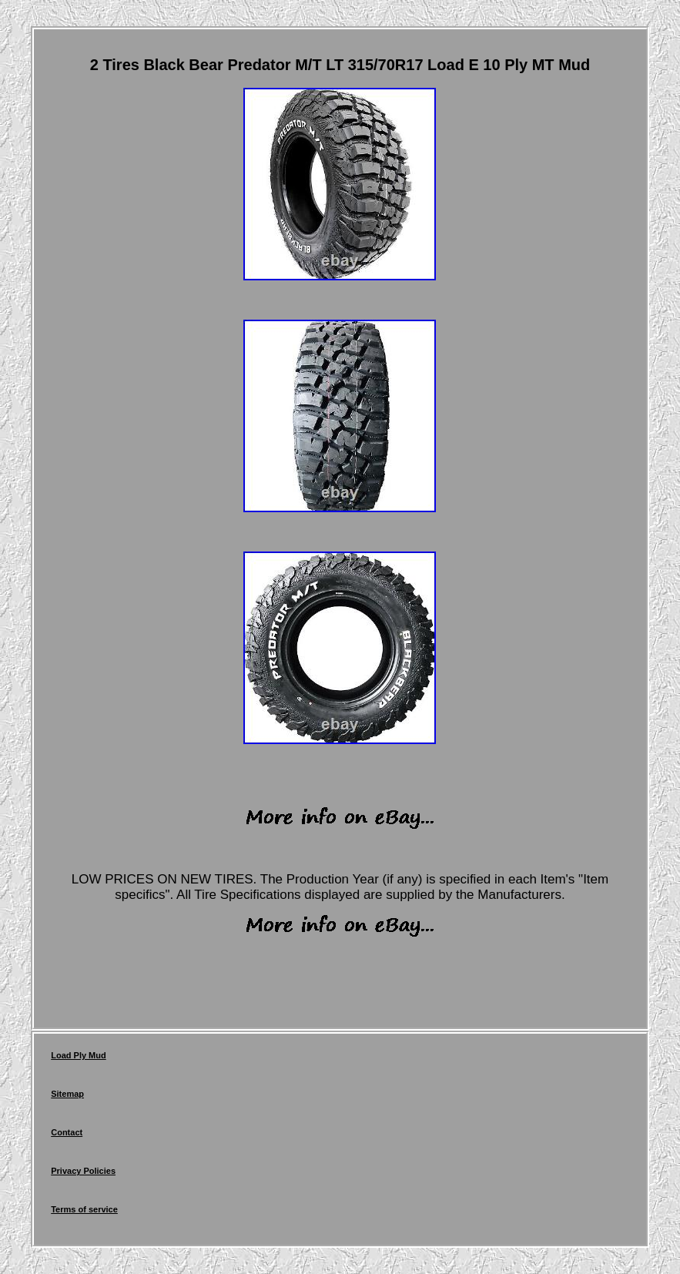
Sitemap (67, 1093)
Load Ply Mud (78, 1055)
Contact (66, 1132)
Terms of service (84, 1209)
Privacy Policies (83, 1170)
